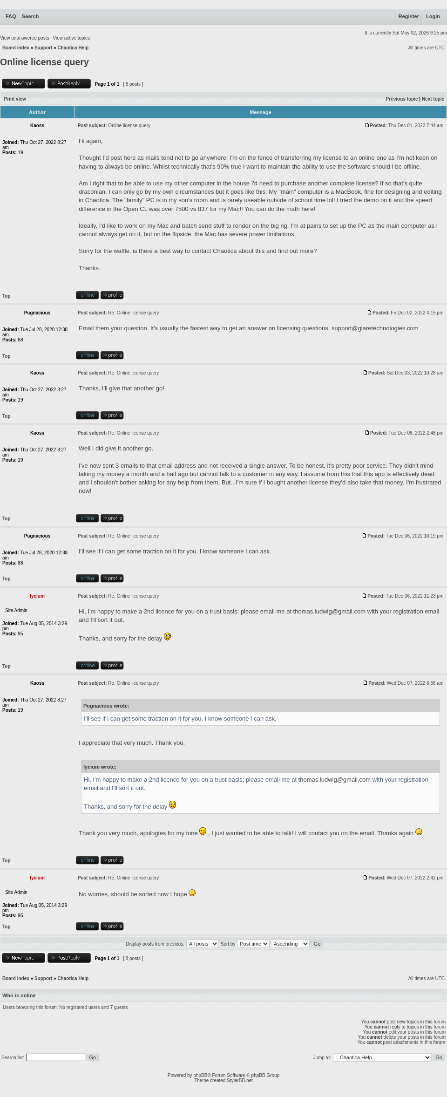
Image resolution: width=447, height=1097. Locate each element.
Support (43, 47)
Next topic (433, 99)
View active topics (71, 38)
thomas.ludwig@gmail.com (329, 611)
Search (30, 16)
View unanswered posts (24, 38)
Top (6, 296)
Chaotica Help (72, 47)
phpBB (200, 1075)
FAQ (11, 16)
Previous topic (402, 99)
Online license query (44, 62)
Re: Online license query (133, 312)
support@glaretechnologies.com (375, 328)
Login (433, 16)
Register (409, 16)
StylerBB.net (240, 1080)
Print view (15, 99)
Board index (15, 47)
